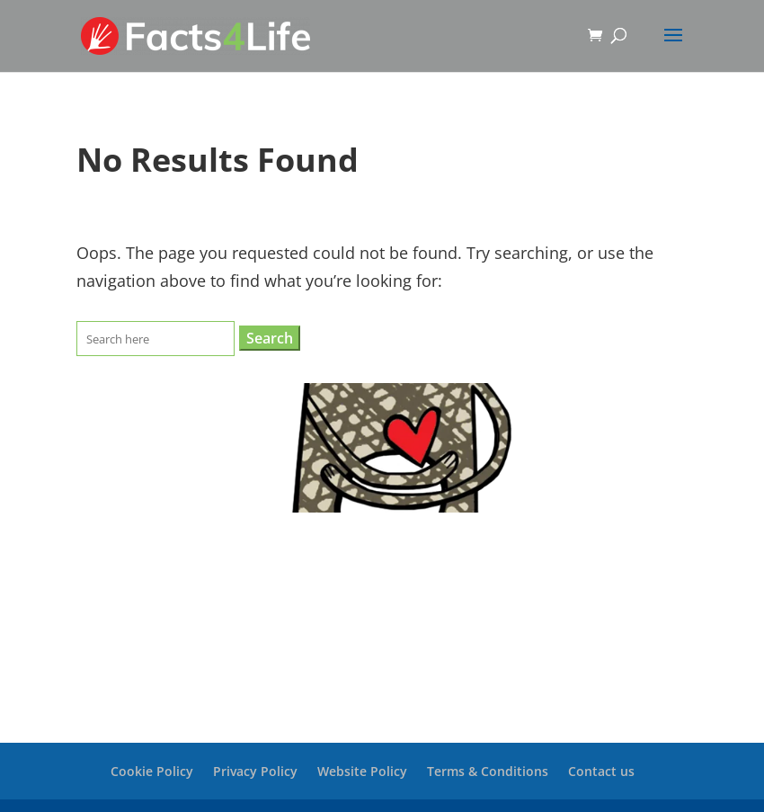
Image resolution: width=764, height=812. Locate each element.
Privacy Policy (255, 771)
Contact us (601, 771)
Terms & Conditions (487, 771)
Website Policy (362, 771)
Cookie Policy (152, 771)
